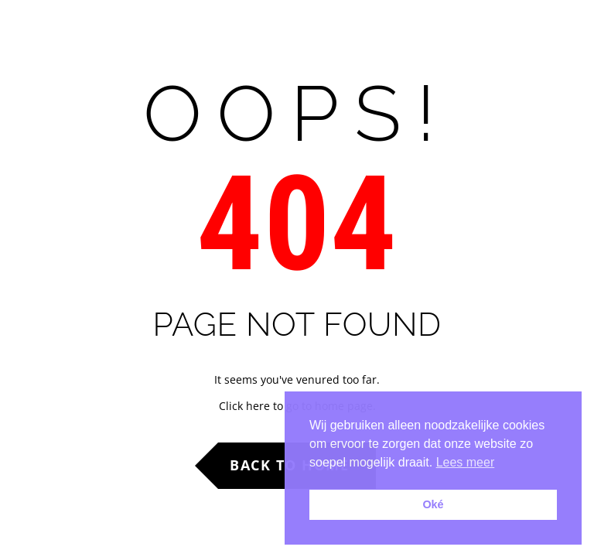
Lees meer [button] (465, 462)
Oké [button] (432, 504)
